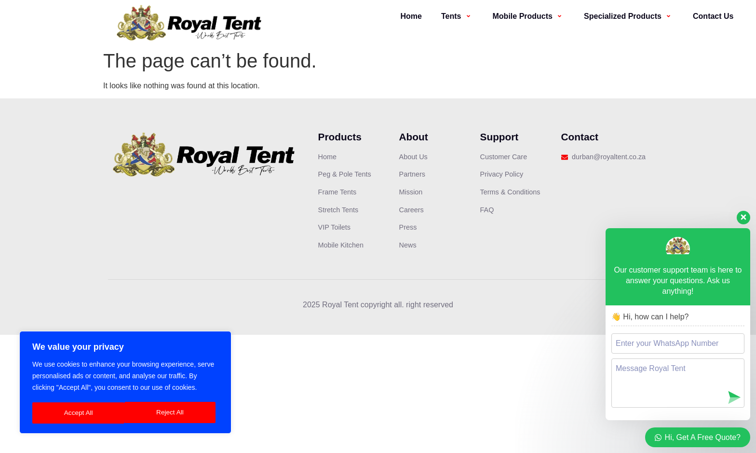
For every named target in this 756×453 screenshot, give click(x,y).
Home (411, 16)
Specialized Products (629, 16)
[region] (125, 383)
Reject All (78, 413)
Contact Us (713, 16)
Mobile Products (529, 16)
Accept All (172, 413)
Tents (457, 16)
